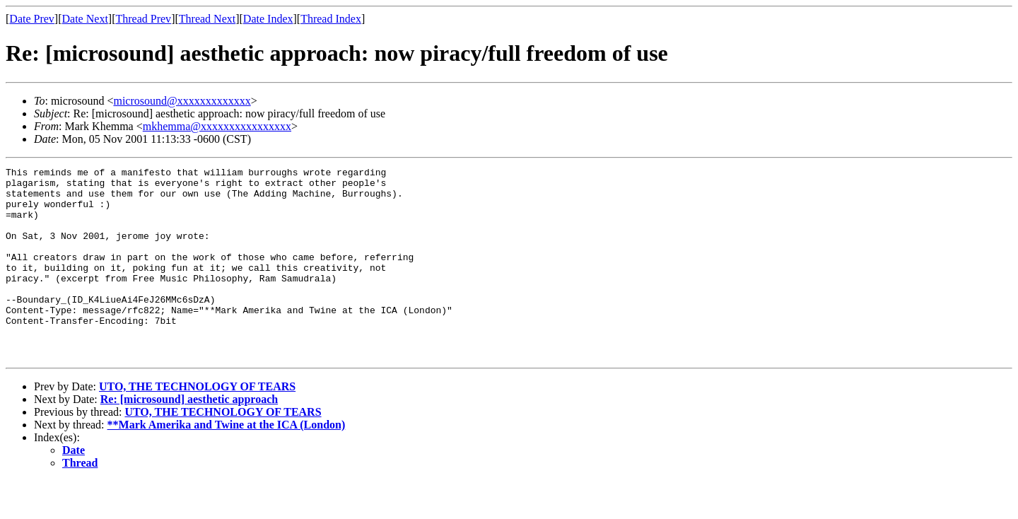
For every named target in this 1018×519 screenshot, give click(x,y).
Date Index (268, 19)
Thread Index (330, 19)
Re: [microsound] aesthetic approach (189, 437)
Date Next (85, 19)
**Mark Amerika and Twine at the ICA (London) (226, 463)
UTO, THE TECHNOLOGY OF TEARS (197, 425)
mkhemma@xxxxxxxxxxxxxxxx (217, 126)
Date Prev (31, 19)
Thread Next (207, 19)
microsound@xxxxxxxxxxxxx (181, 101)
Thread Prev (143, 19)
